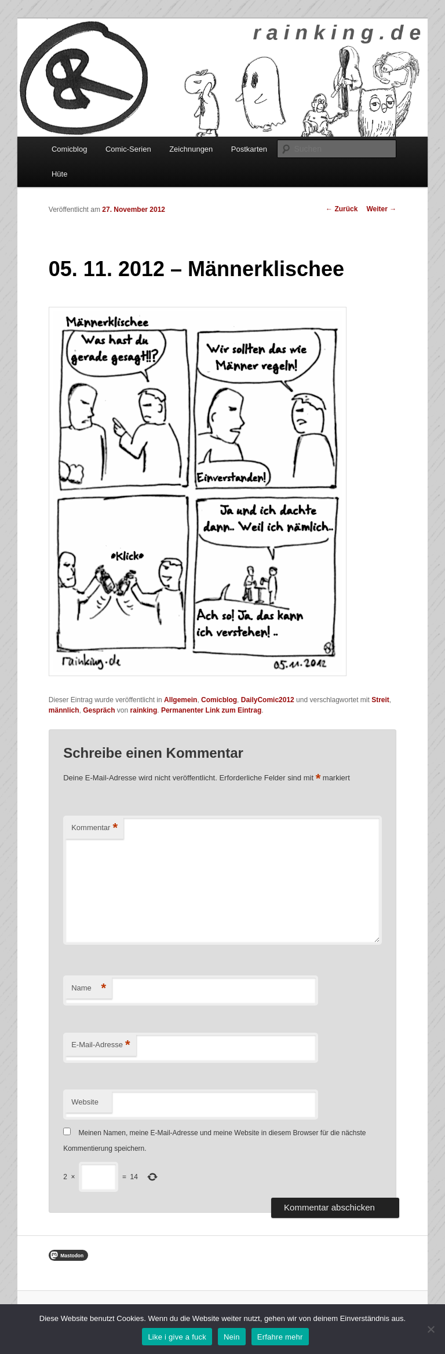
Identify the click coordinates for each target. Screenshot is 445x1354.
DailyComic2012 (267, 700)
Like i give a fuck (177, 1337)
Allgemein (180, 700)
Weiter (381, 209)
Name (88, 988)
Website (85, 1102)
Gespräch (99, 710)
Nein (232, 1337)
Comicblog (69, 149)
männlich (64, 710)
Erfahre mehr (280, 1337)
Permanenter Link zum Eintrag (211, 710)
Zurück (342, 209)
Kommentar (94, 828)
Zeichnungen (191, 149)
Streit (380, 700)
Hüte (59, 174)
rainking (144, 710)
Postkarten (249, 149)
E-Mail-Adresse (100, 1045)
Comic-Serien (128, 149)
